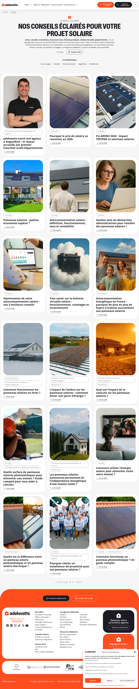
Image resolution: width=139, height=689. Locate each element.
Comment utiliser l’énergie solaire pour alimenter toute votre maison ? (114, 471)
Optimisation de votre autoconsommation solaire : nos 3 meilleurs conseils (21, 301)
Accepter (93, 680)
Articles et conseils (42, 637)
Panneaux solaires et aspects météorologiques (16, 383)
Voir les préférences (127, 680)
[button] (135, 652)
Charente (83, 614)
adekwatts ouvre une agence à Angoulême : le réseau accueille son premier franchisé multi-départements (23, 143)
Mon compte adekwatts (44, 652)
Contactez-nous (41, 647)
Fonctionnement (69, 64)
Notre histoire (65, 639)
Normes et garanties (68, 634)
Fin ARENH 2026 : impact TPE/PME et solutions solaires (115, 137)
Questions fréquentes (43, 639)
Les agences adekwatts (69, 612)
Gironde (83, 617)
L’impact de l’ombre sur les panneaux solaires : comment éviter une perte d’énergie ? (69, 393)
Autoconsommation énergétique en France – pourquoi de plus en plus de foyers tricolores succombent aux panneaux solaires (115, 305)
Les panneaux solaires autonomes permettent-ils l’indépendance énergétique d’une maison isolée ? (68, 479)
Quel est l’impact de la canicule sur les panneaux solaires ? (113, 393)
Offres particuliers (42, 617)
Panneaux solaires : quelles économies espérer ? (21, 221)
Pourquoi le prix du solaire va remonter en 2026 (69, 137)
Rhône (62, 627)
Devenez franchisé (67, 644)
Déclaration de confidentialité (116, 685)
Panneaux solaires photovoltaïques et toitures (66, 464)
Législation (82, 64)
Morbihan (84, 622)
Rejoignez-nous (66, 647)
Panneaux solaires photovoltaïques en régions (20, 132)
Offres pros (39, 619)
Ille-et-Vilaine (85, 619)
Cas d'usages (45, 64)
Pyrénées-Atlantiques (88, 624)
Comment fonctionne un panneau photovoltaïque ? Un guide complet (115, 560)
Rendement (94, 64)
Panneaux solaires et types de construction (22, 467)
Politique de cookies (101, 685)
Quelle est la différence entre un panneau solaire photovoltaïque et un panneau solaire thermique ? (23, 561)
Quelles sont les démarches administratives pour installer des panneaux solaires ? (115, 223)
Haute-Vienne (65, 619)
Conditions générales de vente (41, 681)
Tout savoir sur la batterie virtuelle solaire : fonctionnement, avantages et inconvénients (69, 303)
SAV (36, 649)
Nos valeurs (64, 637)
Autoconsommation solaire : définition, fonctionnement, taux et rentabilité (68, 223)
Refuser (110, 680)
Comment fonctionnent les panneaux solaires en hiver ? (21, 391)
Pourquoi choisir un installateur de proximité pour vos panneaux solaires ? (69, 566)
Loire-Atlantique (66, 622)
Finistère (63, 617)
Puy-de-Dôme (65, 624)
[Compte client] (135, 5)
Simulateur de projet (43, 614)
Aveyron (63, 614)
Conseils (56, 64)
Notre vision (64, 642)
